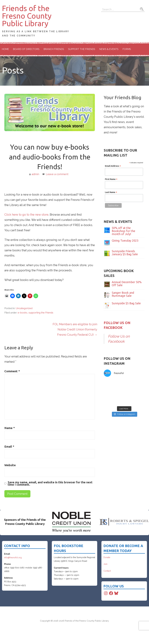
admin (35, 174)
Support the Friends (81, 49)
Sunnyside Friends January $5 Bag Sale (125, 252)
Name (9, 428)
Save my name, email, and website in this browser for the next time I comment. (50, 483)
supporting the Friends (41, 312)
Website (10, 465)
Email (9, 446)
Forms (127, 49)
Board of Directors (26, 49)
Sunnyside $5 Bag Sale (126, 303)
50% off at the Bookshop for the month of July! (123, 231)
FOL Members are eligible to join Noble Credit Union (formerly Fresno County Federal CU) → (75, 329)
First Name (111, 179)
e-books (22, 312)
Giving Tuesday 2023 (125, 240)
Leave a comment (57, 174)
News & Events (108, 49)
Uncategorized (24, 308)
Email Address (113, 165)
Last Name (111, 192)
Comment (12, 371)
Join (105, 564)
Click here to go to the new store (26, 214)
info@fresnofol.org (13, 557)
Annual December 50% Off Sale (127, 283)
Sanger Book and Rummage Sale (123, 294)
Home (5, 49)
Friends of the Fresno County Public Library (27, 16)
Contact (107, 571)
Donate (106, 557)
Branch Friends (54, 49)
